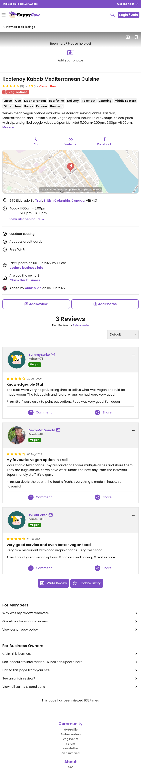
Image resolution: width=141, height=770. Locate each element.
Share (103, 412)
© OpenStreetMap (75, 189)
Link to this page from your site (70, 670)
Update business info (26, 267)
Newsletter (70, 748)
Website (70, 144)
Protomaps (56, 189)
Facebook (104, 144)
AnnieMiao (33, 288)
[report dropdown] (133, 355)
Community (70, 723)
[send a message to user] (53, 354)
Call (36, 144)
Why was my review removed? (70, 613)
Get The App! (125, 3)
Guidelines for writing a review (70, 621)
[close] (137, 3)
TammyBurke (39, 354)
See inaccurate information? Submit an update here (70, 662)
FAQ (71, 767)
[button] (70, 167)
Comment (40, 412)
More (8, 127)
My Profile (71, 730)
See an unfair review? (70, 678)
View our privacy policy (70, 629)
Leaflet (44, 189)
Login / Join (128, 15)
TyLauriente (81, 325)
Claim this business (24, 280)
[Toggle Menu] (3, 15)
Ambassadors (70, 734)
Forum (70, 744)
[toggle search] (112, 15)
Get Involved (70, 753)
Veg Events (70, 739)
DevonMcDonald (41, 430)
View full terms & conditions (70, 686)
